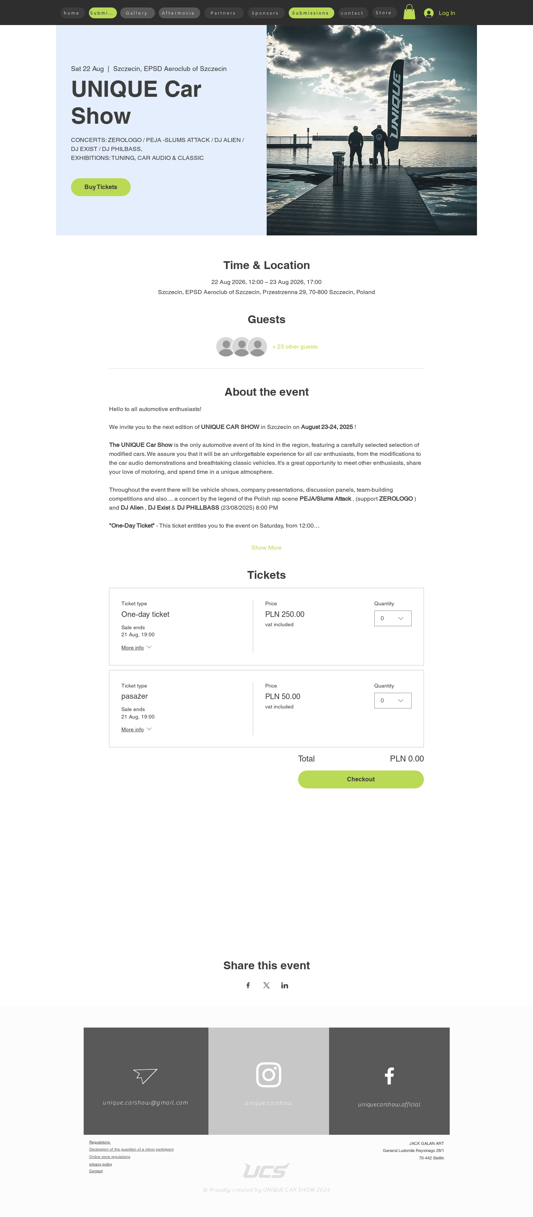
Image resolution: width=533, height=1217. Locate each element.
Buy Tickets (100, 187)
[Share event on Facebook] (248, 985)
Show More (266, 547)
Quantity (384, 603)
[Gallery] (137, 12)
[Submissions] (103, 12)
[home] (73, 12)
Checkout (361, 779)
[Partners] (224, 12)
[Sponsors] (266, 12)
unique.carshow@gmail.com (145, 1102)
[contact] (353, 12)
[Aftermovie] (179, 12)
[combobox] (393, 618)
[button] (409, 11)
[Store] (384, 12)
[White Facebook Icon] (389, 1076)
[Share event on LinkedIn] (284, 985)
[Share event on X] (266, 985)
